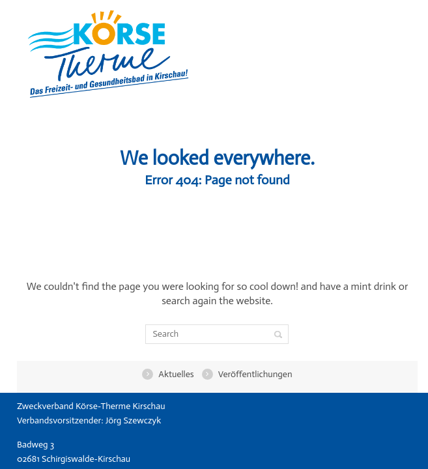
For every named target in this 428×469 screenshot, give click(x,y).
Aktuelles (172, 374)
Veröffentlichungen (252, 374)
